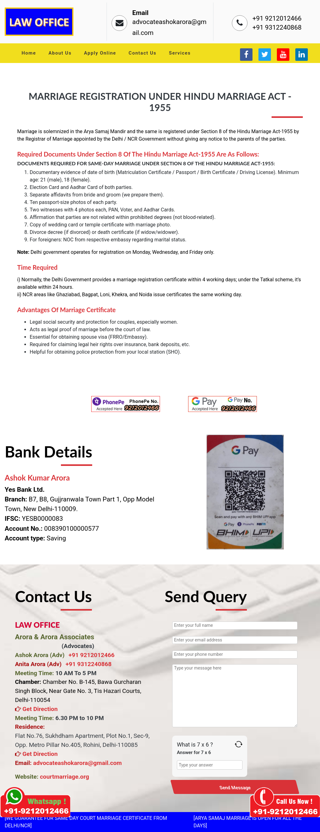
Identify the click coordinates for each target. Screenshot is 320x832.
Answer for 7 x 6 (194, 752)
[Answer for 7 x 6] (209, 765)
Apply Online (100, 53)
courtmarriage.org (64, 776)
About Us (60, 53)
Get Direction (39, 709)
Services (180, 53)
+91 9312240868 (277, 27)
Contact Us (143, 53)
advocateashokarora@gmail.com (77, 763)
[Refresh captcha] (238, 744)
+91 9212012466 (277, 18)
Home (29, 53)
